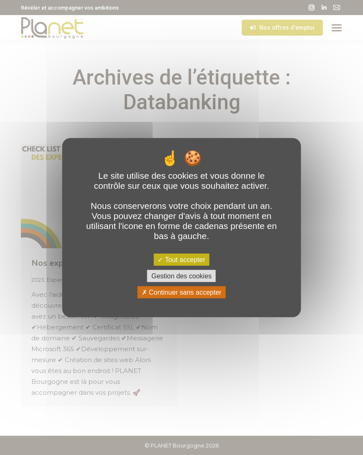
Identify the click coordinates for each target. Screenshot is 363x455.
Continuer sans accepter (182, 292)
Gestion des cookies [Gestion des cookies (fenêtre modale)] (181, 275)
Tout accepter (181, 259)
